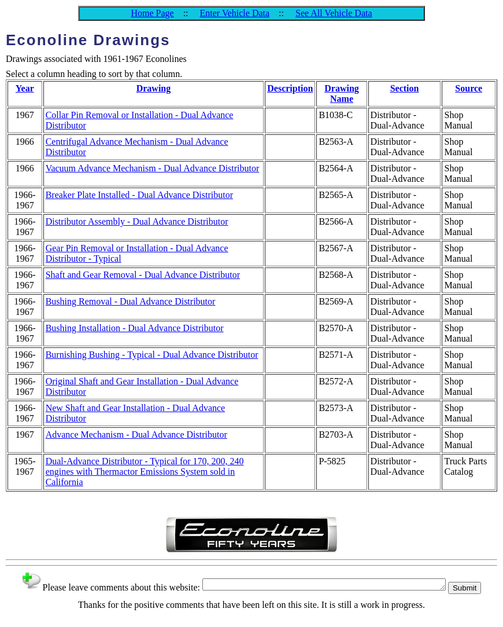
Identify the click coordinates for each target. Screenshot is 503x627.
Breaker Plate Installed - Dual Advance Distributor (139, 195)
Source (468, 88)
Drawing (153, 88)
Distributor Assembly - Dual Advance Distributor (137, 221)
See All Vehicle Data (333, 13)
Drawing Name (341, 93)
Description (290, 88)
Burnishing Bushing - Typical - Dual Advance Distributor (152, 355)
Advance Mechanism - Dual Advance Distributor (136, 434)
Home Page (152, 13)
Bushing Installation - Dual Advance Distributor (135, 328)
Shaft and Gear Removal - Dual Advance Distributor (143, 275)
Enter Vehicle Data (235, 13)
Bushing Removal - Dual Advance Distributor (131, 301)
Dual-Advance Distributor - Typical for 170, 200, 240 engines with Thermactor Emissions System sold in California (145, 471)
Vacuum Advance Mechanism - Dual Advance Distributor (153, 168)
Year (25, 88)
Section (404, 88)
